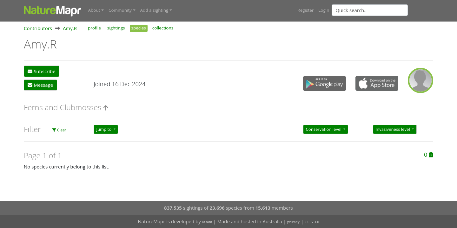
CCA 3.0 (312, 221)
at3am (207, 221)
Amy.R (70, 28)
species (138, 28)
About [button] (94, 10)
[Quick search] (370, 10)
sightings (116, 28)
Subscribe (41, 71)
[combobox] (382, 10)
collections (163, 28)
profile (94, 28)
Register (305, 10)
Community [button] (120, 10)
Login (323, 10)
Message (40, 85)
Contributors (38, 28)
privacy (293, 221)
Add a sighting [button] (154, 10)
